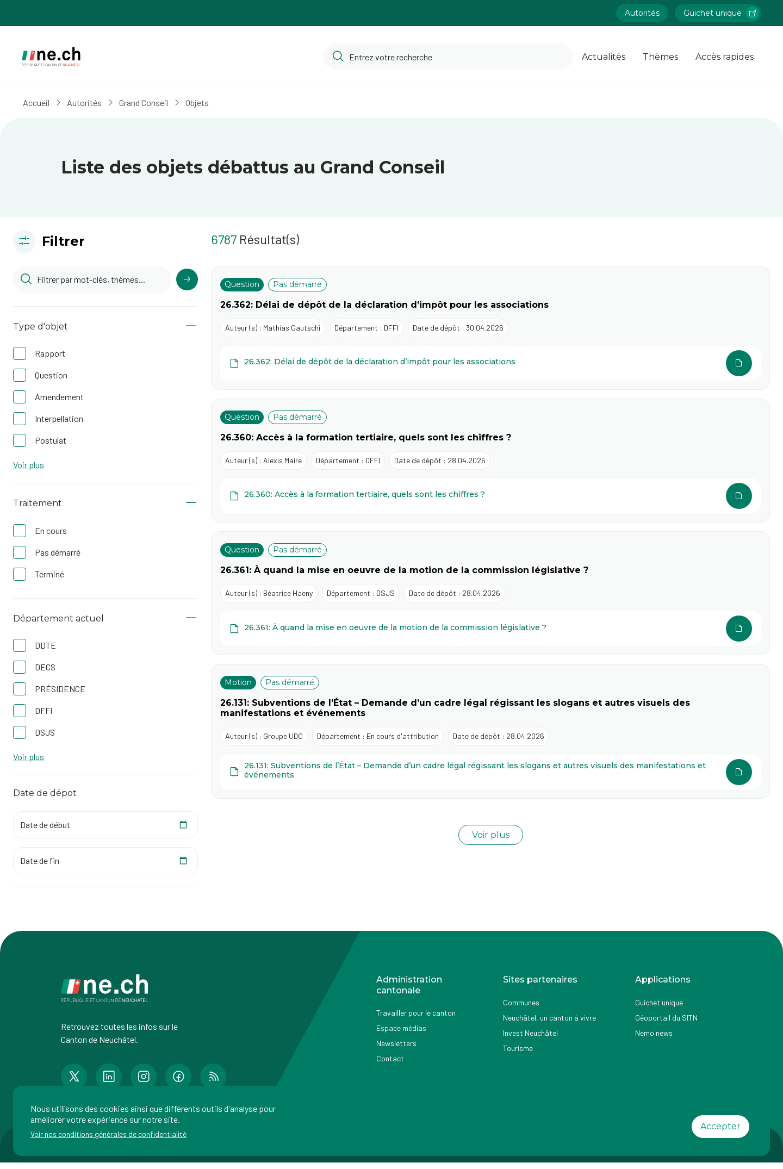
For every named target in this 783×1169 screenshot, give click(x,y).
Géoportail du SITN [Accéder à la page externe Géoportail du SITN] (666, 1017)
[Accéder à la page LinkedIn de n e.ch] (109, 1077)
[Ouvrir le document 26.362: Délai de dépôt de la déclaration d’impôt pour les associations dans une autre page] (490, 363)
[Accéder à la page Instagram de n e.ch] (143, 1077)
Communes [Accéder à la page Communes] (521, 1002)
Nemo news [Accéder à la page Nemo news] (654, 1032)
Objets (200, 102)
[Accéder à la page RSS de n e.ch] (213, 1077)
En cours (51, 530)
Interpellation (59, 418)
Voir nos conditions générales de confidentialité (108, 1134)
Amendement (59, 396)
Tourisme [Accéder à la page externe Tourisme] (518, 1048)
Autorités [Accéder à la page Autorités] (642, 13)
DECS (45, 667)
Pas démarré (57, 552)
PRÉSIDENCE (60, 688)
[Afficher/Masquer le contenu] (191, 326)
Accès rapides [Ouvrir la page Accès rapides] (724, 57)
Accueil (39, 102)
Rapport (50, 353)
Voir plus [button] (28, 465)
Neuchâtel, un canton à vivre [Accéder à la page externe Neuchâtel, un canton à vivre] (549, 1017)
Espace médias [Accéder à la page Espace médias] (401, 1028)
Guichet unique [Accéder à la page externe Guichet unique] (659, 1002)
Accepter (720, 1126)
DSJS (45, 732)
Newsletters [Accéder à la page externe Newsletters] (396, 1043)
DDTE (45, 645)
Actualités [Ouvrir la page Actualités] (603, 57)
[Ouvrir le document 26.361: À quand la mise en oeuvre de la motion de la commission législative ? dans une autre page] (490, 628)
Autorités (87, 102)
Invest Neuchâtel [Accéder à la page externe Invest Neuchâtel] (530, 1032)
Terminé (49, 574)
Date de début (45, 824)
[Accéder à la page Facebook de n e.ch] (178, 1077)
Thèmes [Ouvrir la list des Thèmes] (660, 57)
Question (51, 375)
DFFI (43, 710)
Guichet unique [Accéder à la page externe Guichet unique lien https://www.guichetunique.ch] (721, 13)
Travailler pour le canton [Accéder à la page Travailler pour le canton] (416, 1012)
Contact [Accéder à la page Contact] (390, 1058)
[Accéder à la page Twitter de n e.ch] (74, 1077)
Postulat (50, 440)
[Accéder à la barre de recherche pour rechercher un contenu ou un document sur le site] (448, 56)
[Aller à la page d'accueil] (51, 56)
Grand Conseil (146, 102)
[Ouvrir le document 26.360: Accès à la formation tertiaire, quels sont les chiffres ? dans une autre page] (490, 495)
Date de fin (39, 860)
